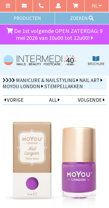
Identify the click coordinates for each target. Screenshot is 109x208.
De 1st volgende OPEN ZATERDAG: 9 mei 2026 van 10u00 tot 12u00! (54, 34)
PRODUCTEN (27, 18)
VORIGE (14, 100)
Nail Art (89, 80)
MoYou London (21, 86)
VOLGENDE (91, 100)
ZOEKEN (82, 18)
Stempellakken (63, 86)
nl (97, 6)
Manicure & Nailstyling (45, 80)
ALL (54, 100)
